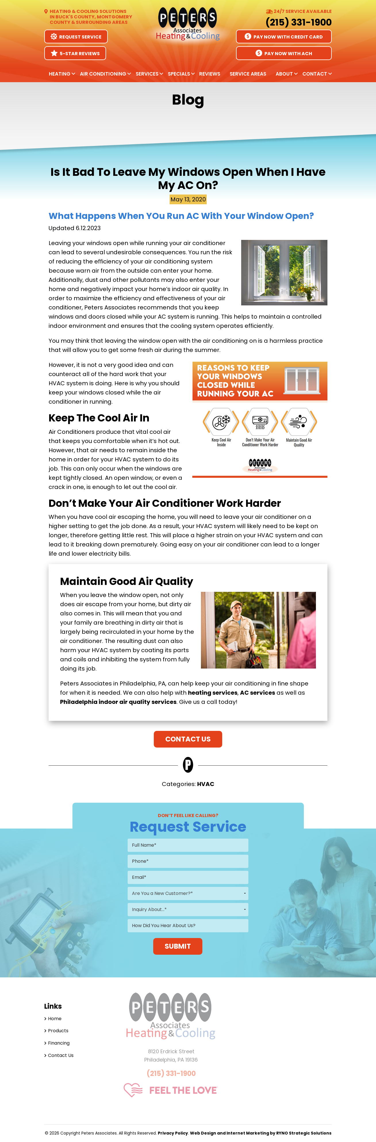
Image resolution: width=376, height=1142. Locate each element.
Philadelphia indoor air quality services (118, 702)
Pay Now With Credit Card (284, 36)
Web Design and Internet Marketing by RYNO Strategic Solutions (260, 1133)
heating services (212, 693)
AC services (257, 693)
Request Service (76, 36)
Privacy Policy (173, 1133)
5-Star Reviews (75, 53)
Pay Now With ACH (284, 53)
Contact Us (188, 739)
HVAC (205, 784)
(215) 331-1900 (298, 22)
